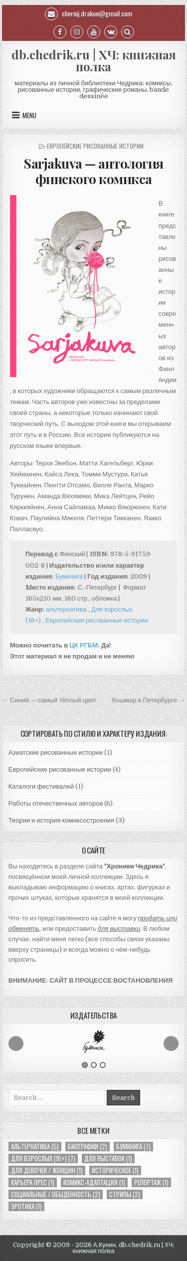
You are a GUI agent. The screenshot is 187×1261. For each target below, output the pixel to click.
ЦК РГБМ (83, 645)
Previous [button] (15, 1043)
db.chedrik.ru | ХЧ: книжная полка (93, 60)
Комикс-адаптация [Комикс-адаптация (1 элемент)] (94, 1182)
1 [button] (85, 1065)
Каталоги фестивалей (41, 786)
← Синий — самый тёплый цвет (49, 700)
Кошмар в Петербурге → (148, 700)
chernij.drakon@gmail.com (88, 13)
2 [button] (94, 1065)
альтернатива (66, 609)
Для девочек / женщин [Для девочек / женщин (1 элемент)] (47, 1170)
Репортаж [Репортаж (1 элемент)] (151, 1182)
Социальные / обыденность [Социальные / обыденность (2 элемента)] (55, 1194)
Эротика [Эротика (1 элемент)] (26, 1206)
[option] (94, 1041)
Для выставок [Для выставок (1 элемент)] (108, 1158)
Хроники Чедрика (135, 866)
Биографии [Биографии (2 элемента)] (87, 1146)
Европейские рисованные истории (95, 146)
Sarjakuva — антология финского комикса (93, 171)
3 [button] (103, 1065)
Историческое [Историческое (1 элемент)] (115, 1170)
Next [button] (171, 1043)
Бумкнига (69, 576)
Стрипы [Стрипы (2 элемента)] (124, 1194)
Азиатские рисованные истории (55, 752)
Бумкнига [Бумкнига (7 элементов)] (133, 1146)
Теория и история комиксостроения (61, 820)
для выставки (119, 928)
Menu (29, 115)
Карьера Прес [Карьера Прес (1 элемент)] (32, 1182)
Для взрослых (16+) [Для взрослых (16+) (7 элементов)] (43, 1158)
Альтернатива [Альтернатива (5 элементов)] (35, 1146)
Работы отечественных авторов (55, 803)
